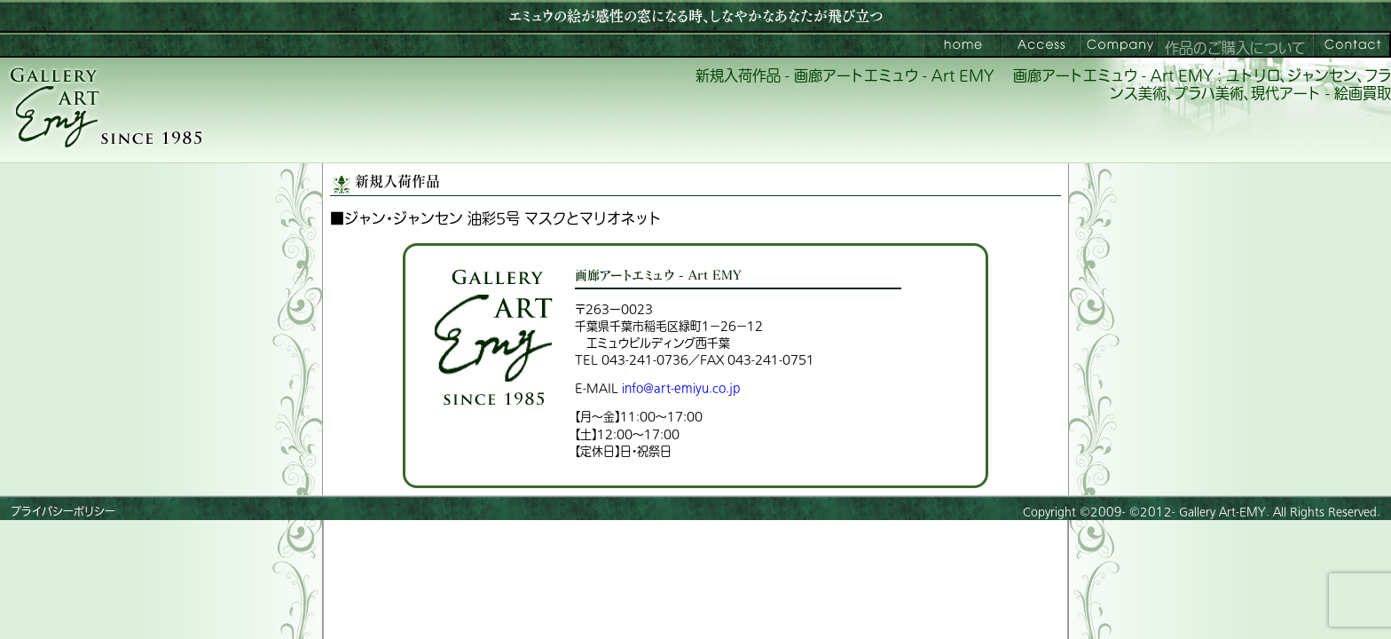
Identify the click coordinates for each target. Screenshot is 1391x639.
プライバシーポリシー (63, 512)
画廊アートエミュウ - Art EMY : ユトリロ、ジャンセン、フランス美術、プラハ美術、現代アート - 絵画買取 (1202, 86)
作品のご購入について (1235, 48)
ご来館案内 (1041, 45)
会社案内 (1119, 45)
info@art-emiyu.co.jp (681, 388)
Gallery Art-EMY (1222, 512)
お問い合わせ (1352, 45)
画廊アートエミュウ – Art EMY (962, 45)
